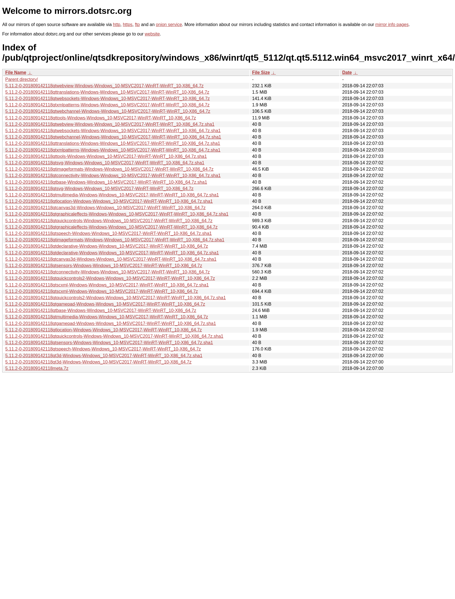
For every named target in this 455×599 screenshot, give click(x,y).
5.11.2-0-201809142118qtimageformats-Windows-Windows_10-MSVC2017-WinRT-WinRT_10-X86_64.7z (109, 169)
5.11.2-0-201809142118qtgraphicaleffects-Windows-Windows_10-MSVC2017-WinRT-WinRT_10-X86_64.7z (111, 227)
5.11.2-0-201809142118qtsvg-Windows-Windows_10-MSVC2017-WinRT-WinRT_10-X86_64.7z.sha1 (104, 162)
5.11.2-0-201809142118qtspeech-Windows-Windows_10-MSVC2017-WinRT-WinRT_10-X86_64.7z (103, 349)
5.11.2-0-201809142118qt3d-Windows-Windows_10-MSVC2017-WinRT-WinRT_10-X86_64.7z (98, 362)
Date (347, 72)
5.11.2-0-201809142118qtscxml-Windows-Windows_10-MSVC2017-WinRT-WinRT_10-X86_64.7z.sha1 (107, 285)
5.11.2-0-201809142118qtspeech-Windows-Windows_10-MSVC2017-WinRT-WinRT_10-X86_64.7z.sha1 (108, 233)
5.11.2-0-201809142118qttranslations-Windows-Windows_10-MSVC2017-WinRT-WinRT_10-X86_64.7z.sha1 (112, 143)
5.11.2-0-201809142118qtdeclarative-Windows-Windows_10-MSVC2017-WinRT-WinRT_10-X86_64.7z (106, 246)
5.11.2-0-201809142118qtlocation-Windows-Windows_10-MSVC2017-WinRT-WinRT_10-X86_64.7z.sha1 (109, 201)
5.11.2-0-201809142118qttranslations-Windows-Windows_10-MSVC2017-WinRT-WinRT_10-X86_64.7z (107, 92)
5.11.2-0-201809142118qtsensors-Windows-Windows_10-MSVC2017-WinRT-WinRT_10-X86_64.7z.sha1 (109, 342)
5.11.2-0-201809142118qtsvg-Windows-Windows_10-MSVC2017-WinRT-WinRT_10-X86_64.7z (99, 188)
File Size (261, 72)
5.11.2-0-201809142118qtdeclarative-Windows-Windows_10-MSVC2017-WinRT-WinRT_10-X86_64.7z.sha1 (112, 252)
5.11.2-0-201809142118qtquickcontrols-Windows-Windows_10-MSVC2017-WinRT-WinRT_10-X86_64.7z (108, 220)
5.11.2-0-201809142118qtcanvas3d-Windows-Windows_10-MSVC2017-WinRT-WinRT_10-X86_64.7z (105, 207)
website (152, 34)
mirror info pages (392, 24)
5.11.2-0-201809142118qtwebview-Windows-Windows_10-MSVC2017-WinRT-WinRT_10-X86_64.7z (104, 85)
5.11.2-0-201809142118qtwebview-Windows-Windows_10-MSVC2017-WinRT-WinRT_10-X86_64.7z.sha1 (109, 124)
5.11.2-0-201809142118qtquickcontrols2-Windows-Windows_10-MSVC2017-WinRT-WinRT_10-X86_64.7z (110, 278)
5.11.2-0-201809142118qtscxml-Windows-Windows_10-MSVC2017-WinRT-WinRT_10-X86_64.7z (101, 291)
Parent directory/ (21, 79)
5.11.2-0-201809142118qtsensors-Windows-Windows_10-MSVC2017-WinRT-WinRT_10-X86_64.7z (103, 265)
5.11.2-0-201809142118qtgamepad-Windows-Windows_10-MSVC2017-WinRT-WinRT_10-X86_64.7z (105, 304)
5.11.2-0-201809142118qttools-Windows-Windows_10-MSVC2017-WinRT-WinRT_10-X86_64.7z (100, 118)
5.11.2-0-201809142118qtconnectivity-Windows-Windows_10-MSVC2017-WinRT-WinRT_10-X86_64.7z (107, 272)
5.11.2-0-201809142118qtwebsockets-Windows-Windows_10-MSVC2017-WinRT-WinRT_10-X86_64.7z (107, 98)
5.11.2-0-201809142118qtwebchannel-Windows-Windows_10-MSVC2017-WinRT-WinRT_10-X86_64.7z (107, 111)
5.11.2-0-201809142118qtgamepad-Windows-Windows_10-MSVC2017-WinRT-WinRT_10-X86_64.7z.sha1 (110, 323)
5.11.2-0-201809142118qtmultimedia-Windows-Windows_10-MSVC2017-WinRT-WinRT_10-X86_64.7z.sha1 (112, 195)
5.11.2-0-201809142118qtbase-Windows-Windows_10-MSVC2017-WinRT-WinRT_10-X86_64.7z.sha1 (106, 182)
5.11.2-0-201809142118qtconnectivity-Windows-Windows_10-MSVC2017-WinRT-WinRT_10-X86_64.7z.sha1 (113, 175)
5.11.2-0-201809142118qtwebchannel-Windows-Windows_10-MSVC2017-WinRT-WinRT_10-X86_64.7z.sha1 (113, 137)
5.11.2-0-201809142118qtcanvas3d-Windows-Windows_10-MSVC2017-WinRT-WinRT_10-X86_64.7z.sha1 (111, 259)
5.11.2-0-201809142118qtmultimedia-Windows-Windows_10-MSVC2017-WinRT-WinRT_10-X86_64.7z (106, 316)
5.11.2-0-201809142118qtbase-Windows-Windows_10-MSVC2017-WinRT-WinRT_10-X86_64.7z (100, 310)
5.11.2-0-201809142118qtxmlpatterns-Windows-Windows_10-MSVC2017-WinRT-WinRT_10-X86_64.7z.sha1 (112, 150)
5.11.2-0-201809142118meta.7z (36, 368)
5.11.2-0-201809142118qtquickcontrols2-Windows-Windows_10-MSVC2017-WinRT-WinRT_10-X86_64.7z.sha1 (115, 297)
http (116, 24)
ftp (137, 24)
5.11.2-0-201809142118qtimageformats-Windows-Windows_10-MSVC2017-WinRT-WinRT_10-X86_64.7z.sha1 (114, 239)
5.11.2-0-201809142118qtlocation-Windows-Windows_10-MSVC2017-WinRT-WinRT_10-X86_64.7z (103, 329)
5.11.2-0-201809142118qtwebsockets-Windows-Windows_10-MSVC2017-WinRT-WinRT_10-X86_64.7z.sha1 (113, 130)
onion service (169, 24)
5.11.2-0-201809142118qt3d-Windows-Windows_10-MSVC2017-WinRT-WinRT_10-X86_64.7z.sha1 (103, 355)
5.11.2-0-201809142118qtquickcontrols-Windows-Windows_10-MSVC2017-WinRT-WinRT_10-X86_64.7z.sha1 (114, 336)
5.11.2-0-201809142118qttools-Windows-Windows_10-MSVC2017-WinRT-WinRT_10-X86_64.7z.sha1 (106, 156)
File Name (15, 72)
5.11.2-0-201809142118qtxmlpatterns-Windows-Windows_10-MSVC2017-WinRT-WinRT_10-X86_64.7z (107, 105)
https (128, 24)
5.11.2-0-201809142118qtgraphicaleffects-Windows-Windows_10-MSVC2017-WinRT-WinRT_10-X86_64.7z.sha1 (116, 214)
